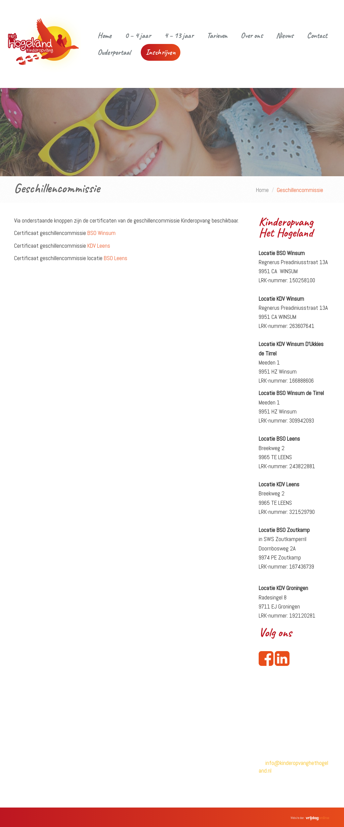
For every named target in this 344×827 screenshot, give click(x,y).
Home (105, 35)
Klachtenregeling (196, 753)
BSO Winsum (101, 233)
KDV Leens (99, 245)
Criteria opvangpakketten (204, 777)
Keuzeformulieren (196, 788)
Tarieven (217, 35)
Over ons (252, 35)
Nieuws (285, 35)
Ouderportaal (114, 52)
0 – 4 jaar (138, 35)
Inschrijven (160, 52)
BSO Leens (115, 258)
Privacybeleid (191, 742)
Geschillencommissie (199, 765)
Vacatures (107, 765)
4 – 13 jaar (179, 35)
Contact (317, 35)
